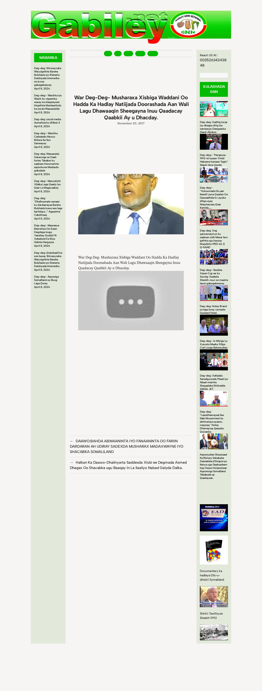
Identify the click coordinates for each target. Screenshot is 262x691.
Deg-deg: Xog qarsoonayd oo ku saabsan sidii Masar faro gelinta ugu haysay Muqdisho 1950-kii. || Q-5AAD (213, 239)
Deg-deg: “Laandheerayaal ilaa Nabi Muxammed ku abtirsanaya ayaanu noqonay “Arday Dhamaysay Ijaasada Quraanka (212, 421)
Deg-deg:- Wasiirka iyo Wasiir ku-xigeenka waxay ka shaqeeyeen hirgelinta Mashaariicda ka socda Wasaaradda (48, 102)
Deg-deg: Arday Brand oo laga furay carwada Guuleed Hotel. (213, 309)
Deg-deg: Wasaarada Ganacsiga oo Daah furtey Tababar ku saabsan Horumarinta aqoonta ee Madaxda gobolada (46, 162)
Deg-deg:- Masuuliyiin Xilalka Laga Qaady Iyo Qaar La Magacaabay (47, 184)
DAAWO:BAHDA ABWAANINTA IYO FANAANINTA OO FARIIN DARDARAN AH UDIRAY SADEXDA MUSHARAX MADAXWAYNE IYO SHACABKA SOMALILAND (126, 446)
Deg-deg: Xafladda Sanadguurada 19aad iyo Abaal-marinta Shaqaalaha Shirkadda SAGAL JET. (214, 382)
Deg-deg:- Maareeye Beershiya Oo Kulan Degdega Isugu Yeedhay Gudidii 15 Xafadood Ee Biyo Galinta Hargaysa (46, 234)
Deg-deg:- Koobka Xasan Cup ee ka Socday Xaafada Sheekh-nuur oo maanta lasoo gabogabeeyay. (214, 276)
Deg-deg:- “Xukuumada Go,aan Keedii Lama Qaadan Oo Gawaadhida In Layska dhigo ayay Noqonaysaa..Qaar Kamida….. (214, 197)
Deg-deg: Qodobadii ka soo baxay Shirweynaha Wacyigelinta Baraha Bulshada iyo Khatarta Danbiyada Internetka (48, 259)
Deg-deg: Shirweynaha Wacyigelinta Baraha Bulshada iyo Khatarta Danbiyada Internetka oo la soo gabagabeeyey (47, 76)
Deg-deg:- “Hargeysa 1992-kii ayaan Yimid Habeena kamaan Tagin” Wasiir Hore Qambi (214, 160)
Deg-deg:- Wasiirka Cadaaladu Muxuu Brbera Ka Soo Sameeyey (45, 138)
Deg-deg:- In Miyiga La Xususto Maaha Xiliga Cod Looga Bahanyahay (214, 344)
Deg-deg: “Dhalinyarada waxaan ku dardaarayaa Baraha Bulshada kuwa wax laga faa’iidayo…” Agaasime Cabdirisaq (48, 206)
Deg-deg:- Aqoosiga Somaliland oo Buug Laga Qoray (46, 280)
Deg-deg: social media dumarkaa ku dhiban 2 (47, 121)
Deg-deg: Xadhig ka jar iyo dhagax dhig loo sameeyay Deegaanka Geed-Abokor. (213, 127)
